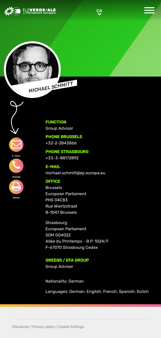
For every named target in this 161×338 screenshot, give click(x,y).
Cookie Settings (71, 327)
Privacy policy (44, 327)
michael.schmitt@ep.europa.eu (75, 172)
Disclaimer (20, 327)
